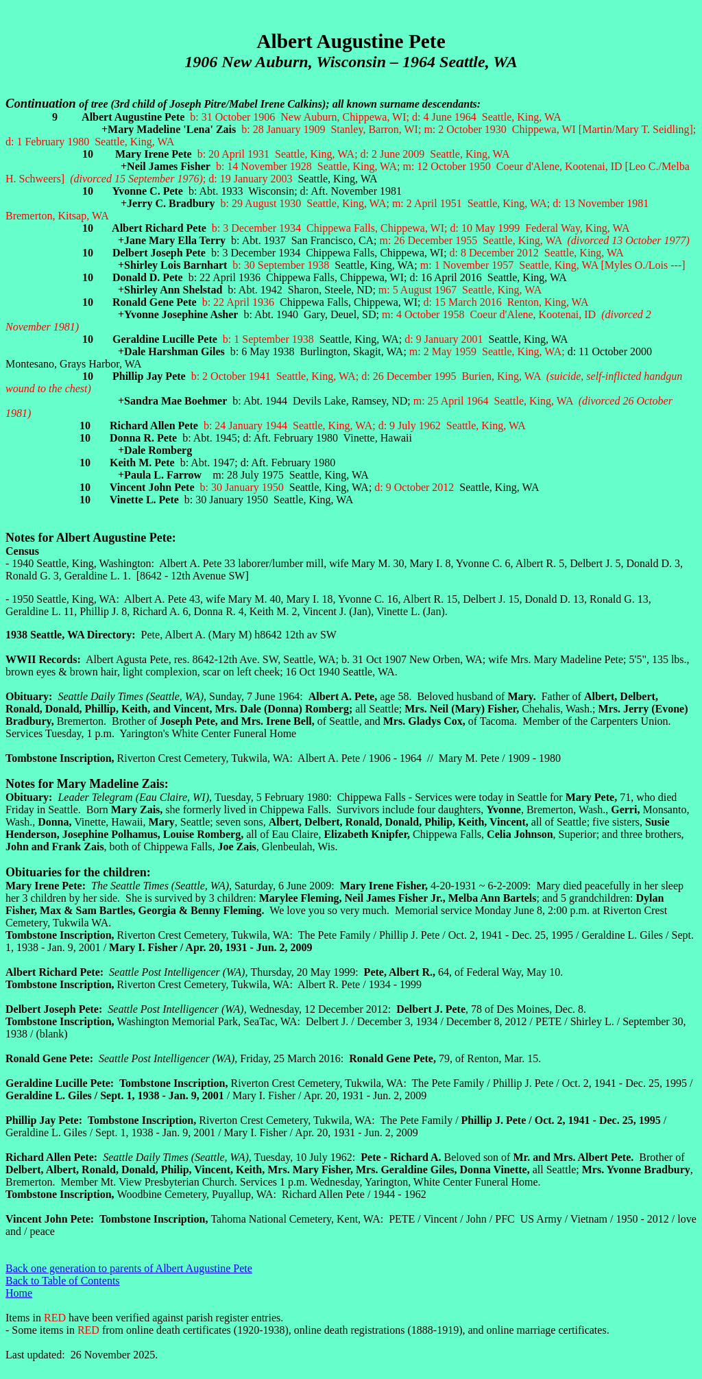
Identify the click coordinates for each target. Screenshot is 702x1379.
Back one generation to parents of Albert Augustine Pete (128, 1268)
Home (18, 1293)
